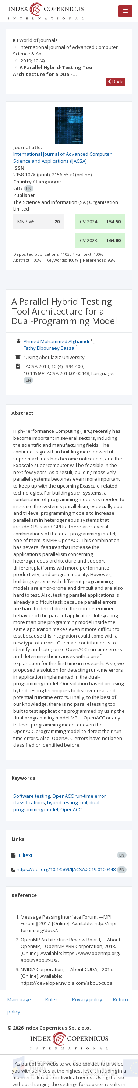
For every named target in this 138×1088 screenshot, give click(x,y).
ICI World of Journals (35, 40)
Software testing (31, 796)
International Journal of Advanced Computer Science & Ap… (65, 50)
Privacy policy (87, 999)
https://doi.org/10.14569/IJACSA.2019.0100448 (66, 869)
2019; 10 (33, 60)
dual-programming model (57, 806)
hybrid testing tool (67, 802)
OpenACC (71, 809)
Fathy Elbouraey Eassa (49, 348)
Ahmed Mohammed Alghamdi (56, 341)
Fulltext (24, 855)
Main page (19, 999)
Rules (51, 999)
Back (115, 81)
